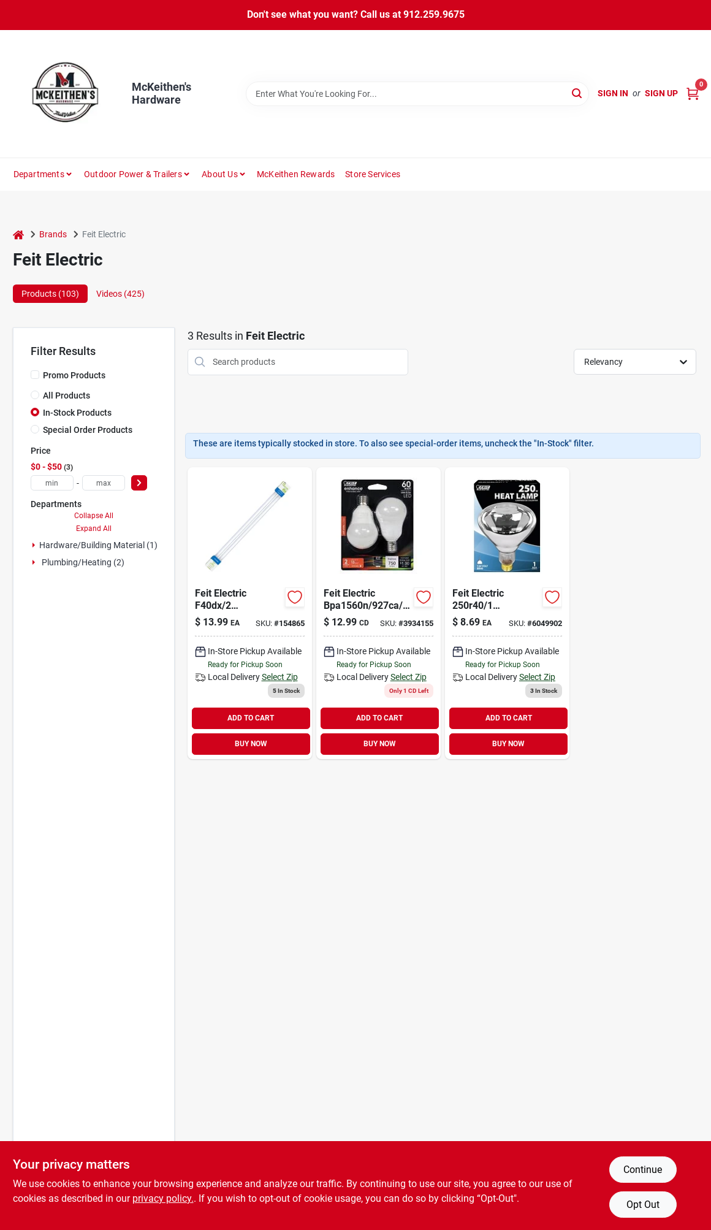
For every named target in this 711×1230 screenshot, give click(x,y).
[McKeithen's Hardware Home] (68, 94)
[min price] (52, 483)
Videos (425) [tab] (120, 294)
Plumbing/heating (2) (83, 562)
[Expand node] (33, 545)
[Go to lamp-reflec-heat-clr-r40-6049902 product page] (507, 613)
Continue (642, 1169)
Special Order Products (87, 430)
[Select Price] (139, 483)
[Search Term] (417, 94)
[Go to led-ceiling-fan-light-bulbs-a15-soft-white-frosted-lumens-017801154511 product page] (378, 613)
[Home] (18, 234)
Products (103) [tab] (50, 294)
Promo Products (74, 375)
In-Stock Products (77, 413)
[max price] (103, 483)
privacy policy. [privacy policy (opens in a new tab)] (163, 1198)
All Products (66, 395)
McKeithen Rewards (296, 174)
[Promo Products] (35, 374)
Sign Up (661, 93)
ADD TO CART (250, 718)
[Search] (578, 93)
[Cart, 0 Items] (692, 93)
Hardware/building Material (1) (98, 545)
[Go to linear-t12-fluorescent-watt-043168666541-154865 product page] (250, 613)
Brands (53, 234)
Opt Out (643, 1204)
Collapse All (93, 515)
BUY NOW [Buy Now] (251, 743)
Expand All (94, 528)
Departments (38, 174)
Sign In (613, 93)
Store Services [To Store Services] (372, 174)
